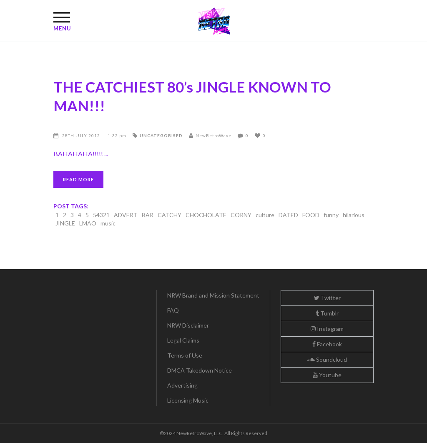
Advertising (182, 385)
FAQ (173, 310)
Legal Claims (183, 340)
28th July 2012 (81, 135)
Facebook (327, 344)
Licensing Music (187, 400)
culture (265, 214)
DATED (288, 214)
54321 (101, 214)
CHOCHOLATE (206, 214)
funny (331, 214)
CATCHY (169, 214)
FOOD (310, 214)
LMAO (87, 223)
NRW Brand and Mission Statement (213, 295)
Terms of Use (184, 355)
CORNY (241, 214)
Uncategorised (161, 135)
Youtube (327, 374)
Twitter (327, 297)
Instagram (327, 328)
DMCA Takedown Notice (199, 370)
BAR (147, 214)
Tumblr (327, 313)
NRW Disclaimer (188, 325)
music (108, 223)
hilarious (353, 214)
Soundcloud (327, 359)
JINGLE (65, 223)
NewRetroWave (213, 135)
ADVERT (126, 214)
